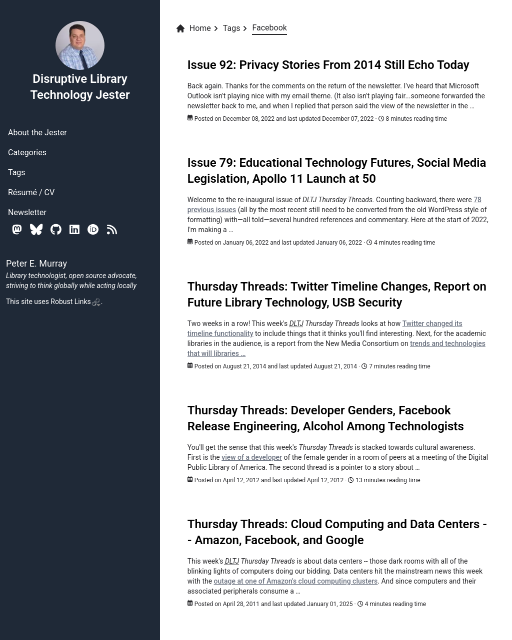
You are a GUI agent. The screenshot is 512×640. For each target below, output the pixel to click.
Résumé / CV (31, 192)
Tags (17, 172)
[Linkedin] (75, 229)
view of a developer (252, 457)
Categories (27, 152)
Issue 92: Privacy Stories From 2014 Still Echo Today (329, 65)
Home (193, 28)
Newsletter (27, 212)
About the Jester (37, 132)
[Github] (56, 229)
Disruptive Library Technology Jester (80, 61)
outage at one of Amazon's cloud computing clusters (296, 581)
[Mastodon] (17, 229)
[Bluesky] (36, 229)
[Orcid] (93, 229)
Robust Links (75, 302)
